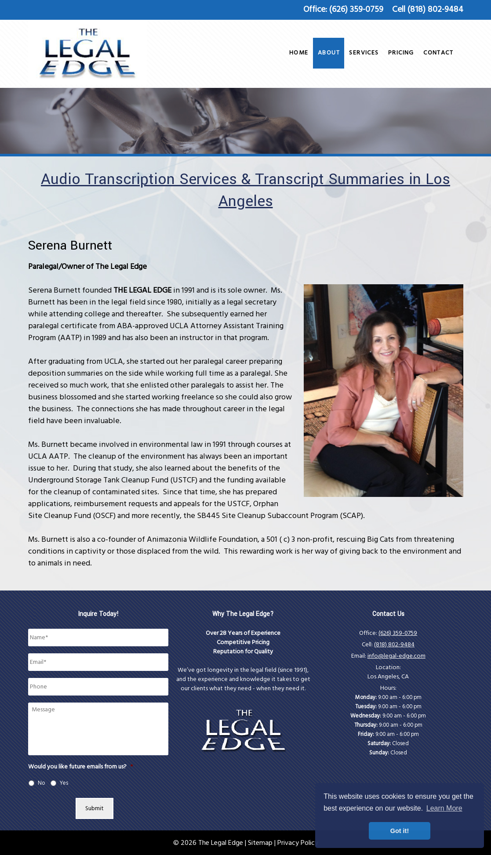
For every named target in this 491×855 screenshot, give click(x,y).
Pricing (401, 52)
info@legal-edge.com (396, 656)
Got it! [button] (399, 830)
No (41, 783)
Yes (64, 783)
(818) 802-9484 (435, 9)
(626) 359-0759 (356, 9)
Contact (438, 52)
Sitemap (260, 843)
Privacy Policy (297, 843)
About (329, 52)
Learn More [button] (444, 808)
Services (363, 52)
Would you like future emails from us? (80, 767)
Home (299, 52)
